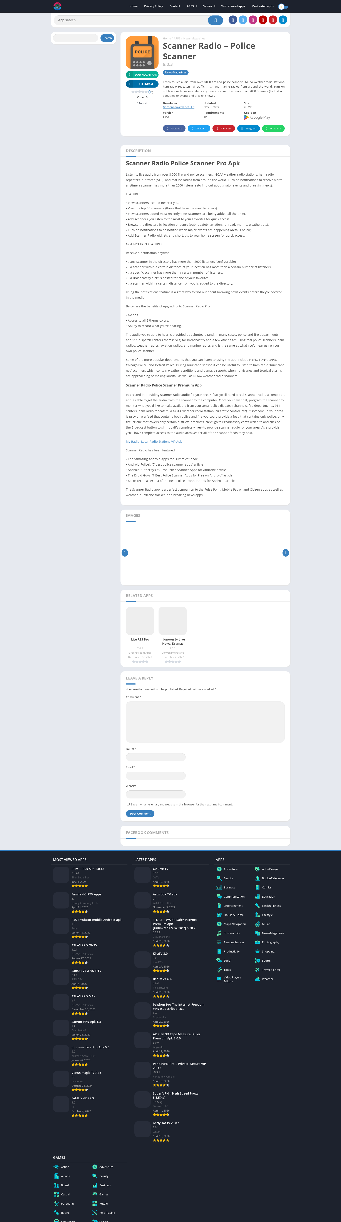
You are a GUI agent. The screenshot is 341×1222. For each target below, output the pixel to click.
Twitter (197, 130)
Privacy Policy (153, 6)
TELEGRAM (139, 85)
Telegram (248, 130)
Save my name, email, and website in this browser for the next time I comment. (182, 806)
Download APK (141, 76)
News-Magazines (194, 40)
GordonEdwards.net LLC (178, 109)
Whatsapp (273, 130)
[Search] (138, 21)
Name (131, 750)
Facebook (173, 130)
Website (131, 788)
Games (207, 6)
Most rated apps (263, 6)
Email (130, 769)
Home (133, 6)
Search (107, 39)
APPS (190, 6)
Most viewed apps (233, 6)
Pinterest (223, 130)
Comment (133, 699)
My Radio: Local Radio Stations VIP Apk (154, 443)
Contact (175, 6)
